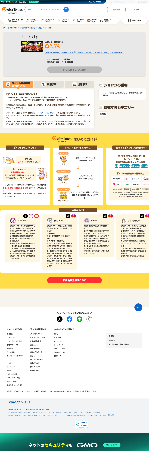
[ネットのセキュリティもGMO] (20, 2)
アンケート (57, 337)
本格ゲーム (57, 356)
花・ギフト (11, 352)
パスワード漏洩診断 (55, 412)
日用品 (103, 114)
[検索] (66, 9)
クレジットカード (36, 359)
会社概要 (36, 391)
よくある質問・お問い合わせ (119, 344)
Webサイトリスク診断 (70, 412)
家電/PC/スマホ (12, 345)
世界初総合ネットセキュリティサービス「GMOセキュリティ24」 (27, 412)
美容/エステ (34, 345)
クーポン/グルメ (36, 334)
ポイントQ (57, 341)
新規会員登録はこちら (74, 280)
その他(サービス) (36, 370)
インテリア (11, 367)
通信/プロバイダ (36, 352)
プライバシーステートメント (22, 391)
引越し (32, 356)
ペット (9, 363)
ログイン (137, 9)
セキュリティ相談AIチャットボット (89, 412)
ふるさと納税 (11, 381)
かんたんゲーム (59, 352)
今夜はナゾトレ (59, 348)
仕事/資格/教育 (35, 341)
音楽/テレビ (34, 363)
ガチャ (56, 334)
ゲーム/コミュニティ (37, 337)
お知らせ (112, 340)
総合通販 (10, 334)
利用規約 (9, 391)
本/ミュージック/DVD (15, 356)
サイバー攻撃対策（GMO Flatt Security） (73, 415)
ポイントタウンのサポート (48, 121)
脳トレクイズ (58, 345)
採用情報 (43, 391)
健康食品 (10, 348)
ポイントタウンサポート (47, 112)
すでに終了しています (74, 69)
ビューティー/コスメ (14, 341)
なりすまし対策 (92, 415)
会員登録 (116, 9)
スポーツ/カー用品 (13, 378)
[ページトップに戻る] (138, 307)
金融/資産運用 (35, 348)
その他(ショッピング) (14, 385)
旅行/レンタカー (36, 367)
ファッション (11, 337)
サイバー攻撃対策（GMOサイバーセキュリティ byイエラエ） (41, 415)
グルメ (9, 359)
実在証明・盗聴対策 (14, 415)
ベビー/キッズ (12, 374)
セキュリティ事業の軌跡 (107, 415)
